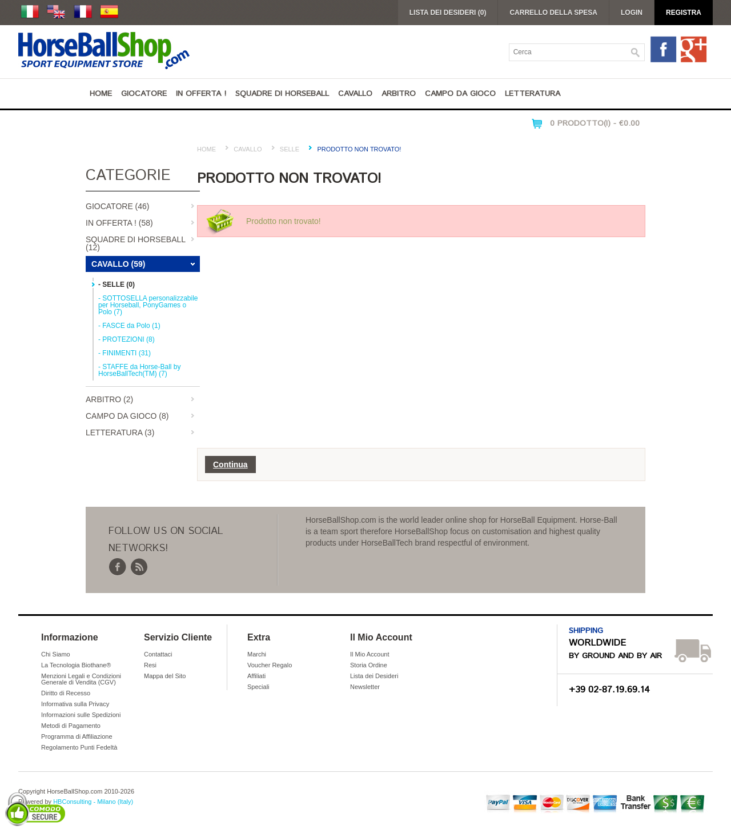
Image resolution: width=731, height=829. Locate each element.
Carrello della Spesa (553, 13)
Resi (150, 665)
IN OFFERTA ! (201, 93)
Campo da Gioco (460, 93)
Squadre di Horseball (282, 93)
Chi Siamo (55, 654)
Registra (683, 13)
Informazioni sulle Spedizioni (81, 714)
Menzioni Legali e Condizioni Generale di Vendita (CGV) (81, 679)
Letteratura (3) (120, 432)
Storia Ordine (368, 665)
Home (101, 93)
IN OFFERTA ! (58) (119, 222)
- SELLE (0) (116, 284)
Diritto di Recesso (65, 693)
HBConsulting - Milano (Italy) (93, 801)
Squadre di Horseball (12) (136, 243)
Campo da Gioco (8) (127, 415)
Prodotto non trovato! (359, 149)
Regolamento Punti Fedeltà (79, 747)
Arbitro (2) (109, 399)
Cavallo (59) (118, 264)
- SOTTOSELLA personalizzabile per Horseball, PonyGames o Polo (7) (148, 305)
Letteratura (532, 93)
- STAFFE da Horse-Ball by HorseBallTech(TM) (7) (139, 370)
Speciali (258, 686)
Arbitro (398, 93)
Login (631, 13)
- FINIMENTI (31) (124, 353)
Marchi (256, 654)
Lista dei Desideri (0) (448, 13)
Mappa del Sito (165, 675)
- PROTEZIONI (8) (126, 339)
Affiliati (256, 675)
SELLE (289, 149)
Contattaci (158, 654)
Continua (230, 464)
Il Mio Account (369, 654)
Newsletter (365, 686)
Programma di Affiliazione (77, 736)
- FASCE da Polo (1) (129, 325)
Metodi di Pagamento (71, 725)
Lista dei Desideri (374, 675)
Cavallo (355, 93)
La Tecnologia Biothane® (76, 665)
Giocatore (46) (118, 206)
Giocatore (144, 93)
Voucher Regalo (269, 665)
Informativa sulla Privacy (75, 703)
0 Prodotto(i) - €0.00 (595, 123)
